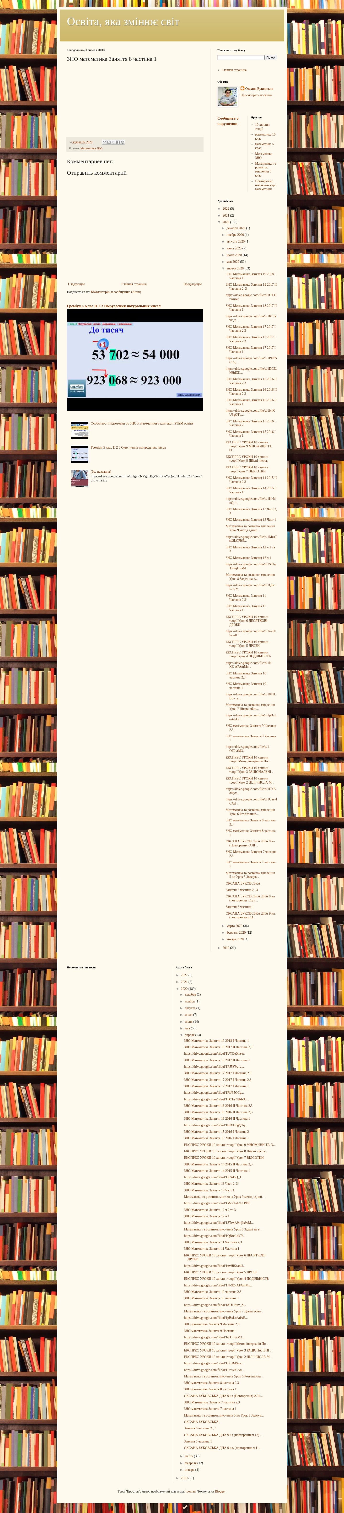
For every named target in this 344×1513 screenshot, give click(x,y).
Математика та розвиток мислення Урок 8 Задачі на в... (250, 577)
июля (189, 1015)
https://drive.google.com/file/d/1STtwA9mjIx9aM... (218, 1223)
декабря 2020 (236, 228)
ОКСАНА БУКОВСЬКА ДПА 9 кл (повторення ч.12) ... (250, 898)
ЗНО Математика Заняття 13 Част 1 (251, 519)
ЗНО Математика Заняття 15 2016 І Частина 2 (216, 1131)
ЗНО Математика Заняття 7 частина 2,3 (212, 1402)
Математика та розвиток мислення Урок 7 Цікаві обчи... (250, 707)
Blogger (220, 1491)
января (190, 1470)
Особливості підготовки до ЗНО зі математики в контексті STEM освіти (142, 423)
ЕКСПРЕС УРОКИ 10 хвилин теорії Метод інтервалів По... (248, 759)
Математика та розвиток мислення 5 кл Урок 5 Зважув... (250, 875)
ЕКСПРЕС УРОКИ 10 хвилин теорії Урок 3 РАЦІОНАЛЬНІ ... (250, 770)
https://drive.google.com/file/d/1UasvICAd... (214, 1370)
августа (190, 1008)
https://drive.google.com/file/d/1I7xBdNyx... (214, 1363)
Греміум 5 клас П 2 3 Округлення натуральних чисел (114, 306)
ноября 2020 (235, 235)
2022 (226, 208)
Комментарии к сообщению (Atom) (116, 292)
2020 (226, 222)
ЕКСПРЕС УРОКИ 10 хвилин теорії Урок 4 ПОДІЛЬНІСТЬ (248, 654)
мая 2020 (233, 261)
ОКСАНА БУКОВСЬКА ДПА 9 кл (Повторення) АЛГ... (250, 843)
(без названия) (101, 471)
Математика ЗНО (91, 148)
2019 (226, 948)
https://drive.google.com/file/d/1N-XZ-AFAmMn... (249, 665)
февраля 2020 (236, 932)
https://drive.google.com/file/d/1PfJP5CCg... (214, 1092)
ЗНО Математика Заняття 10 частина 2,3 (212, 1292)
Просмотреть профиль (256, 95)
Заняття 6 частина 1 (240, 907)
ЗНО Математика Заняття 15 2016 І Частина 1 (216, 1138)
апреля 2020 (235, 268)
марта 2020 (234, 926)
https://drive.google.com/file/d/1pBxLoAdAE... (215, 1318)
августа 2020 (235, 241)
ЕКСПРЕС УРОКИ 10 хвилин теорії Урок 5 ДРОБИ (247, 644)
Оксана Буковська (259, 89)
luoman (191, 1491)
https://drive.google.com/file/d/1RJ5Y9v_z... (214, 1066)
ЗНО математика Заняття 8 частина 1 (210, 1389)
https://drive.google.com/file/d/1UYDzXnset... (215, 1053)
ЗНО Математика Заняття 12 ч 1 (248, 558)
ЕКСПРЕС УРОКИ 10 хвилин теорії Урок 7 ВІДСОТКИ (247, 469)
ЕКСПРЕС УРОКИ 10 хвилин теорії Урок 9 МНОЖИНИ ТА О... (249, 446)
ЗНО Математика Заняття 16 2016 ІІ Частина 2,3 (218, 1106)
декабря (191, 994)
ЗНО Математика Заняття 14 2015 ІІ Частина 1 (217, 1171)
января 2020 (235, 939)
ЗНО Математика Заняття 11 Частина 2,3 (246, 598)
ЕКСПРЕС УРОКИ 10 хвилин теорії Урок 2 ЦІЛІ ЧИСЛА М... (250, 780)
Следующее (76, 284)
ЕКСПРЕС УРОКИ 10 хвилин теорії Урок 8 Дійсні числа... (247, 459)
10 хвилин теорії (262, 127)
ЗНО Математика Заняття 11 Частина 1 (211, 1248)
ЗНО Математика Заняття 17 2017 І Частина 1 (216, 1086)
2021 (226, 215)
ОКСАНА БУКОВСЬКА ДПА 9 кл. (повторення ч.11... (251, 915)
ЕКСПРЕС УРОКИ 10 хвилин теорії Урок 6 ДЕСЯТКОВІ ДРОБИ (247, 621)
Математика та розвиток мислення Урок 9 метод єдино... (250, 528)
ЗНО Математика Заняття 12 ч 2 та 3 (210, 1210)
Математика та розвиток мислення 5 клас (265, 169)
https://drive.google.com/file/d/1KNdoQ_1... (214, 1177)
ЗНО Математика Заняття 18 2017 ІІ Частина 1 (217, 1060)
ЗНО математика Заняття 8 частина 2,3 (211, 1383)
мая (188, 1028)
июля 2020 (234, 248)
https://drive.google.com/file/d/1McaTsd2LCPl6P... (218, 1203)
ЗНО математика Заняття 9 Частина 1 (210, 1331)
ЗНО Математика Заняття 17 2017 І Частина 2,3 (217, 1073)
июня (189, 1021)
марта (189, 1456)
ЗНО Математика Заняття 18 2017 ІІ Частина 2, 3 (218, 1047)
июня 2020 (234, 255)
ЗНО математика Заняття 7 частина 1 (210, 1409)
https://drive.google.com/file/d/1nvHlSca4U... (214, 1266)
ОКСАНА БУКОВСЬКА (243, 883)
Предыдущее (192, 284)
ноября (190, 1001)
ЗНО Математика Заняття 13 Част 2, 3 (211, 1183)
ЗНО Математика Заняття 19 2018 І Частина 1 (216, 1040)
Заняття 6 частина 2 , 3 (242, 890)
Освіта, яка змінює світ (123, 21)
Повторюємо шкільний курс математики (265, 185)
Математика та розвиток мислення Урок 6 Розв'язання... (250, 812)
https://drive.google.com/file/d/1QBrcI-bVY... (214, 1236)
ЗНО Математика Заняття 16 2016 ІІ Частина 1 (217, 1118)
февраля (191, 1463)
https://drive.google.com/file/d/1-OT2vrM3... (214, 1337)
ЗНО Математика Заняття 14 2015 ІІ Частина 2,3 (218, 1164)
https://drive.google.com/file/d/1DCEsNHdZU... (216, 1099)
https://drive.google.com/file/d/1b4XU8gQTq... (215, 1125)
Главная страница (134, 284)
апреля (190, 1035)
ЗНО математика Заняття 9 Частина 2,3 (211, 1324)
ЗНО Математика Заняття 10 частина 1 (211, 1298)
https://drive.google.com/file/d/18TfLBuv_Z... (215, 1305)
